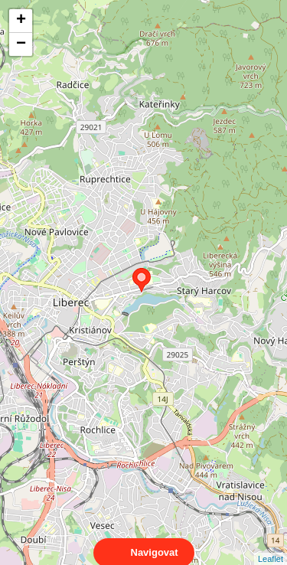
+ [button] (21, 20)
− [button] (21, 44)
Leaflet (270, 545)
